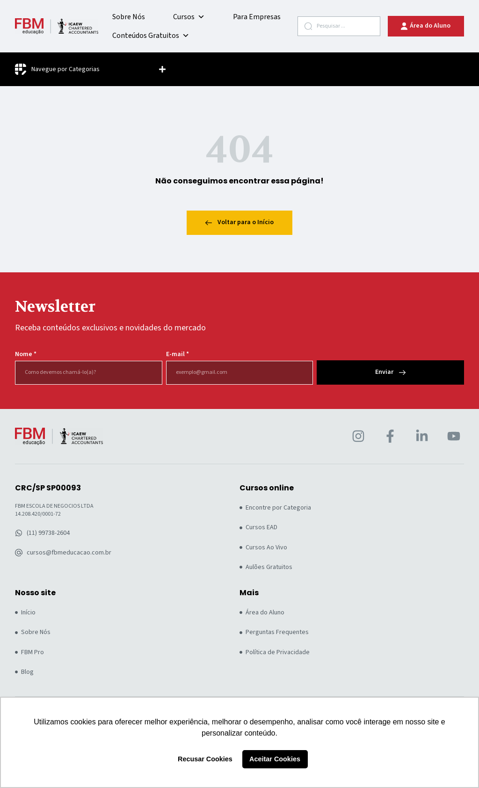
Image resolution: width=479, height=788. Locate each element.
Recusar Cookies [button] (205, 759)
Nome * (25, 354)
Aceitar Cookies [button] (274, 759)
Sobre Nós (128, 17)
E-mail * (177, 354)
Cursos (189, 16)
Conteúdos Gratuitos (150, 35)
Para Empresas (257, 17)
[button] (162, 69)
